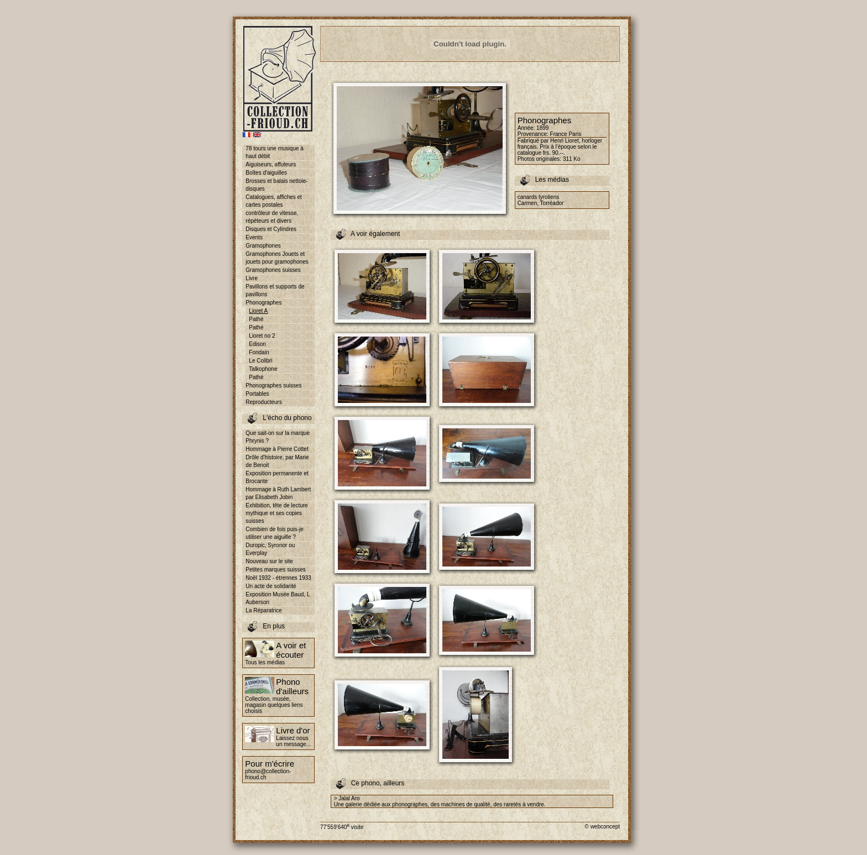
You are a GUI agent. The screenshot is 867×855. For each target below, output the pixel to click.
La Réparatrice (264, 610)
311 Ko (572, 159)
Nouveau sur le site (269, 561)
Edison (257, 344)
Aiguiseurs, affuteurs (271, 164)
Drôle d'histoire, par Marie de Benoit (277, 461)
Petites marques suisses (275, 569)
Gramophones (263, 246)
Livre (252, 278)
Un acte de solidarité (271, 586)
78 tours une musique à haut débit (275, 152)
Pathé (256, 319)
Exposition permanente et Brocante (277, 477)
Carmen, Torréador (541, 203)
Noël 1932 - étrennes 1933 (278, 578)
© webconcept (602, 826)
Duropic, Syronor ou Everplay (270, 549)
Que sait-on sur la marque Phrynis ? (278, 437)
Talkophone (263, 369)
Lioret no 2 (262, 336)
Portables (257, 394)
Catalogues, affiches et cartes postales (274, 201)
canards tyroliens (539, 197)
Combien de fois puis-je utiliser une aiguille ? (275, 533)
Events (254, 237)
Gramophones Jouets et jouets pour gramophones (277, 258)
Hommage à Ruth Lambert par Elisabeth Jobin (278, 493)
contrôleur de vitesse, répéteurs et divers (272, 217)
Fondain (259, 352)
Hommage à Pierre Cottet (277, 449)
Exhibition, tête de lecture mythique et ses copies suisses (276, 513)
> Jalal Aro (347, 798)
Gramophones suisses (273, 270)
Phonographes (263, 303)
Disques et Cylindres (271, 229)
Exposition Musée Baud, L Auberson (278, 598)
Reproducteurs (264, 402)
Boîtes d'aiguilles (266, 173)
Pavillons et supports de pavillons (275, 290)
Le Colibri (260, 361)
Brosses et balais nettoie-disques (276, 185)
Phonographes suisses (273, 385)
